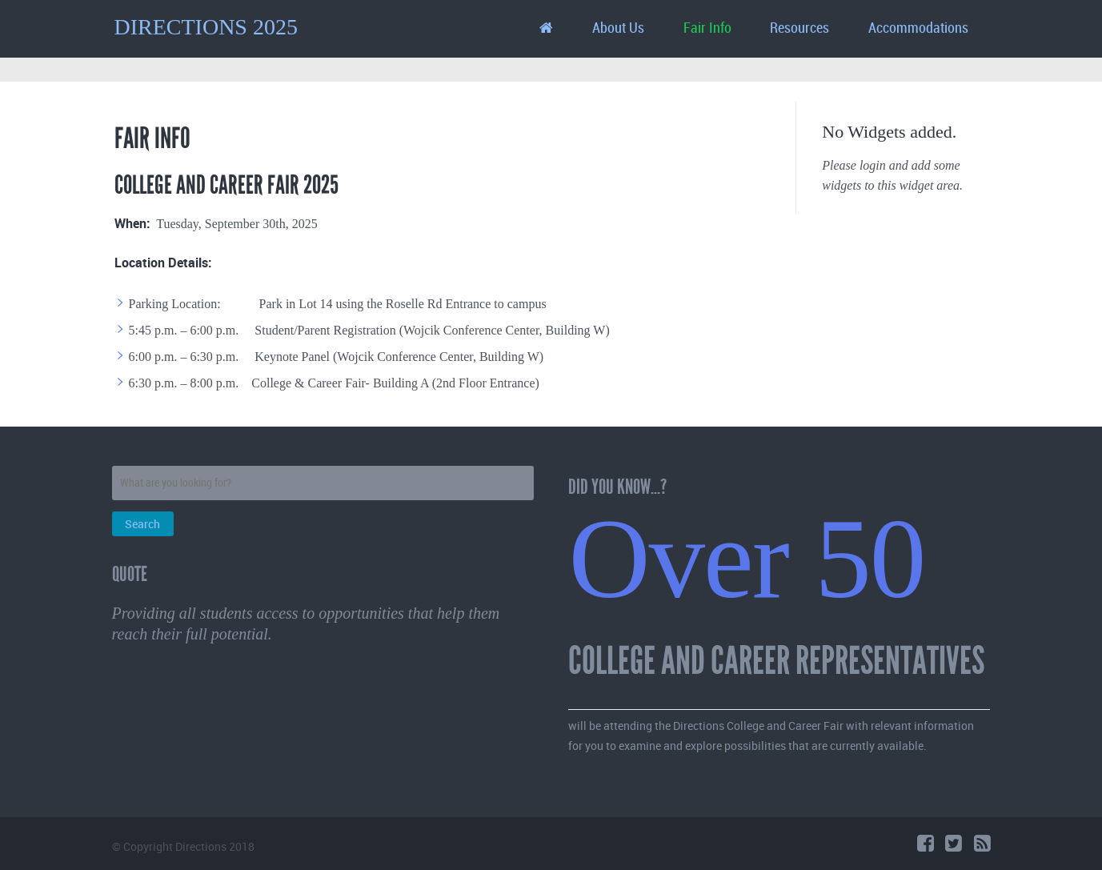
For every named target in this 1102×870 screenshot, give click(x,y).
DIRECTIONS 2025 (206, 27)
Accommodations (918, 28)
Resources (799, 28)
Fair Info (707, 28)
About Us (618, 28)
